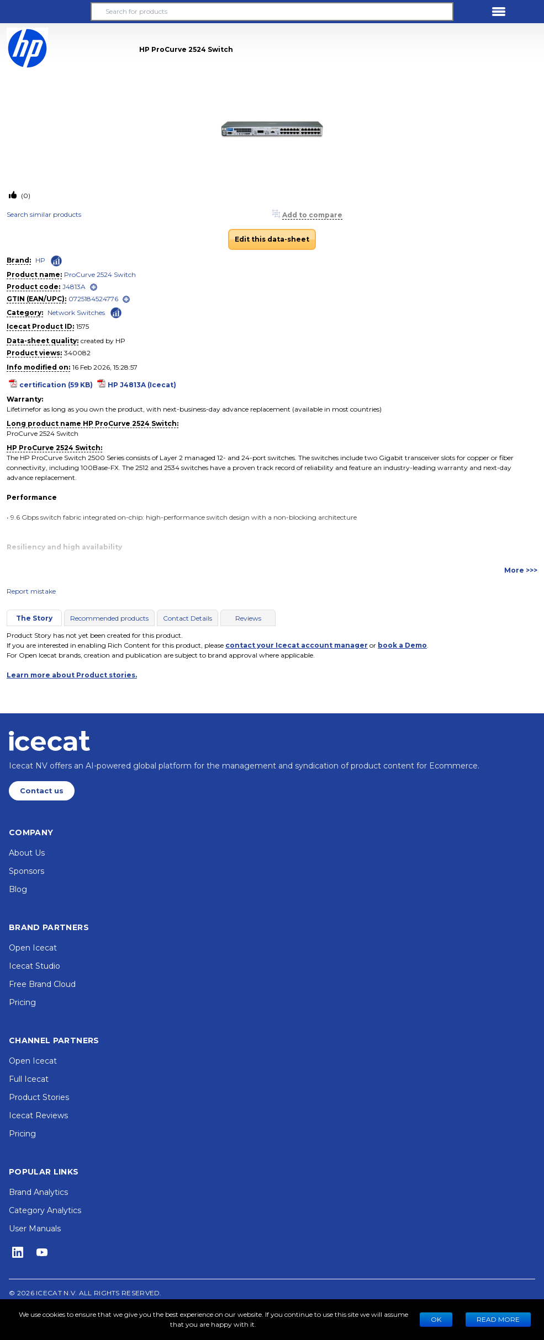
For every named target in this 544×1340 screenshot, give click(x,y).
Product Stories (39, 1097)
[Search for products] (272, 12)
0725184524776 (93, 299)
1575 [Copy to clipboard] (82, 326)
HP (40, 260)
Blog (18, 889)
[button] (45, 11)
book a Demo (402, 645)
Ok (436, 1319)
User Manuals (35, 1229)
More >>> (520, 570)
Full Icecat (29, 1079)
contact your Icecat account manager (296, 645)
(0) (24, 195)
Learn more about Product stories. (72, 675)
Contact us (42, 791)
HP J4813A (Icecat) (142, 385)
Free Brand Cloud (42, 984)
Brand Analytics (38, 1192)
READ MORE (498, 1319)
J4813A (74, 286)
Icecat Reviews (38, 1115)
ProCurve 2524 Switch (100, 274)
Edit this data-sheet (272, 239)
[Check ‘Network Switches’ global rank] (116, 312)
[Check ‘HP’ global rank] (56, 261)
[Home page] (49, 741)
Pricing (22, 1002)
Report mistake (31, 591)
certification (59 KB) (56, 385)
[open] (93, 287)
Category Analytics (45, 1210)
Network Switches (76, 312)
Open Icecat (33, 948)
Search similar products (44, 214)
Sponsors (26, 871)
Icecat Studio (34, 966)
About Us (27, 853)
